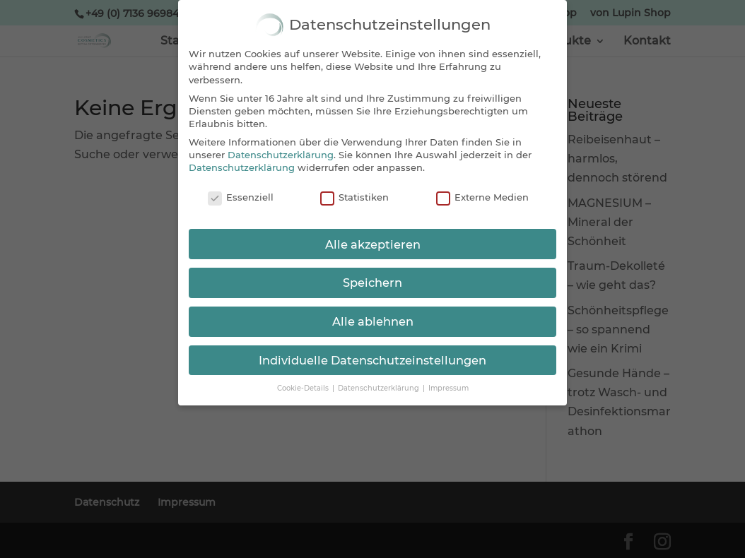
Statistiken (354, 197)
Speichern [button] (372, 282)
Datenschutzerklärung (281, 154)
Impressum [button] (448, 388)
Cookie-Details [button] (304, 388)
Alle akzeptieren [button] (373, 244)
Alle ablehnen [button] (372, 321)
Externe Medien (482, 197)
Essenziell (241, 197)
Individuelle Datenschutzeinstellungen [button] (372, 360)
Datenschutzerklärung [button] (379, 388)
